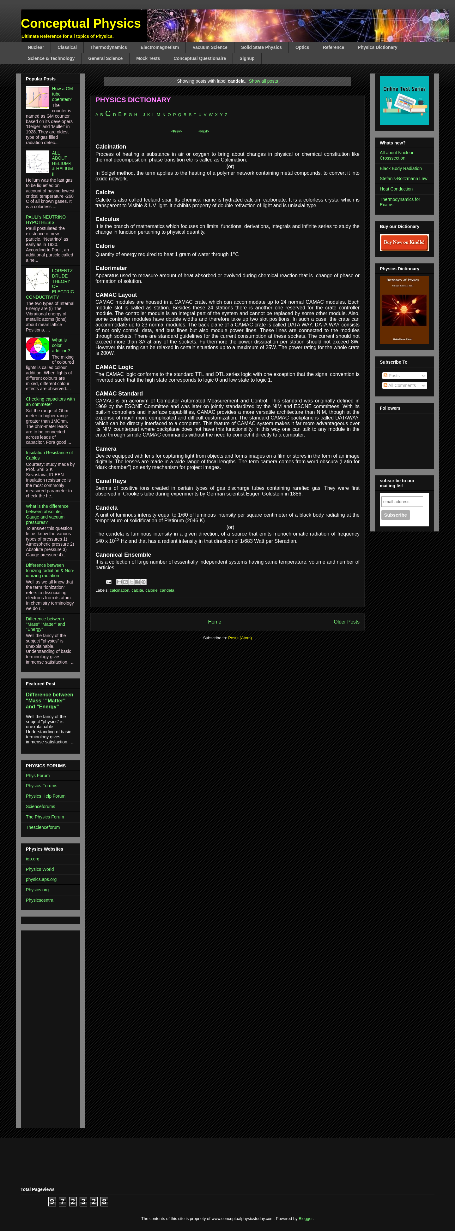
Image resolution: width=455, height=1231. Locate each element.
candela (167, 590)
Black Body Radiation (401, 168)
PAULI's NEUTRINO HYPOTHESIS (46, 219)
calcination (119, 590)
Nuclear (36, 47)
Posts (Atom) (240, 638)
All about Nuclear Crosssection (397, 155)
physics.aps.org (41, 879)
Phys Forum (38, 775)
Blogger (305, 1218)
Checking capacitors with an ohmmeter (50, 401)
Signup (247, 58)
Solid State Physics (261, 47)
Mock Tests (148, 58)
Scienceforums (40, 806)
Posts (392, 375)
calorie (151, 590)
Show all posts (263, 81)
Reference (333, 47)
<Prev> (176, 131)
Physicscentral (40, 900)
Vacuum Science (210, 47)
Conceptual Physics (81, 23)
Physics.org (37, 889)
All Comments (400, 385)
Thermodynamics (108, 47)
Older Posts (347, 621)
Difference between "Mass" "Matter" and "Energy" (45, 624)
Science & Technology (51, 58)
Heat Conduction (396, 188)
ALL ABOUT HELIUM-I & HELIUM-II (63, 163)
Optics (302, 47)
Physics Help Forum (45, 796)
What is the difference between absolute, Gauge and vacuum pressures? (47, 514)
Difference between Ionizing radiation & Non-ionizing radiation (50, 570)
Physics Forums (42, 785)
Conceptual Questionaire (200, 58)
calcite (137, 590)
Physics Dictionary (377, 47)
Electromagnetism (160, 47)
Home (214, 621)
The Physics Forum (45, 816)
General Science (105, 58)
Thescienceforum (43, 827)
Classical (67, 47)
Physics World (40, 869)
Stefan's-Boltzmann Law (404, 178)
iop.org (32, 858)
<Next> (203, 131)
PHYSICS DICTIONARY (133, 100)
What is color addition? (61, 345)
